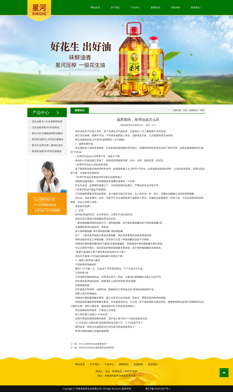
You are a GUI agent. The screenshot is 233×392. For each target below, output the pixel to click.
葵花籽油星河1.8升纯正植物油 (47, 139)
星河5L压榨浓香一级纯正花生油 (46, 146)
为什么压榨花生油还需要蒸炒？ (93, 344)
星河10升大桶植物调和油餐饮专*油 (46, 134)
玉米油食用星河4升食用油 (45, 127)
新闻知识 (155, 7)
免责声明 (136, 388)
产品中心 (135, 7)
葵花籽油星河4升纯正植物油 (47, 151)
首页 (185, 110)
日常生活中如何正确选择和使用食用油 (96, 348)
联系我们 (195, 7)
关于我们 (115, 7)
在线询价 (175, 7)
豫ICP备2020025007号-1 (157, 388)
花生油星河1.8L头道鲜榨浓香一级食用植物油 (46, 122)
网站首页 (95, 7)
